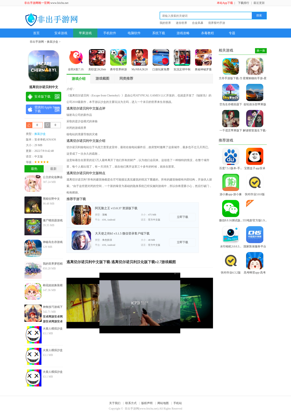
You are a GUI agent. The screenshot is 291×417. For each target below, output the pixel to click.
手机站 (177, 403)
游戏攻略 (183, 33)
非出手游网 (37, 41)
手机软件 (109, 33)
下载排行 (243, 2)
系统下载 (158, 33)
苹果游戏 (85, 33)
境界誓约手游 (216, 22)
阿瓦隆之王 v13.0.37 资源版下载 (116, 208)
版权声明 (147, 403)
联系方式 (131, 403)
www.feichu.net (60, 2)
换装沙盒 (52, 41)
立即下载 (182, 217)
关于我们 (114, 403)
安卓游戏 (60, 33)
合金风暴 (197, 22)
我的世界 (165, 22)
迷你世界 (181, 22)
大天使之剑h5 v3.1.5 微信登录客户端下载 (122, 233)
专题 (232, 33)
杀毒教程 (207, 33)
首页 (36, 33)
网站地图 (163, 403)
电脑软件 (134, 33)
